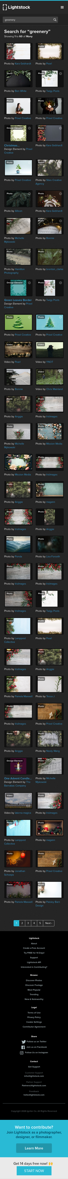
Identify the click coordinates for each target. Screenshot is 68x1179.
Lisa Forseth (53, 556)
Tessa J (50, 696)
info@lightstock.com (34, 1075)
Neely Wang (53, 751)
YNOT (49, 362)
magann (50, 502)
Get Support (34, 1066)
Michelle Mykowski (14, 240)
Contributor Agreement (34, 1026)
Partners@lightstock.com (34, 1085)
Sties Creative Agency (49, 182)
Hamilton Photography (14, 271)
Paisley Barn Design (48, 904)
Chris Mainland (54, 389)
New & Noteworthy (34, 999)
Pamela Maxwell (23, 696)
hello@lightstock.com (34, 1094)
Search (55, 20)
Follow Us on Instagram (36, 1052)
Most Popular (34, 989)
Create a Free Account (34, 948)
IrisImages (51, 416)
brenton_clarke (54, 269)
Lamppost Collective (15, 640)
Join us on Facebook (36, 1046)
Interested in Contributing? (34, 967)
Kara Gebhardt (23, 64)
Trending (34, 994)
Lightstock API (34, 962)
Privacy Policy (34, 1017)
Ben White (20, 91)
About (34, 943)
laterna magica (23, 813)
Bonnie (50, 238)
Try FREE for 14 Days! (34, 952)
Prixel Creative (23, 118)
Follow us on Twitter (36, 1041)
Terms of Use (34, 1012)
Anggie (19, 416)
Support (34, 957)
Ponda (18, 556)
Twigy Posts (52, 91)
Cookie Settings (34, 1021)
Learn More (34, 1148)
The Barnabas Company (17, 784)
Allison (18, 211)
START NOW (34, 1170)
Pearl (49, 64)
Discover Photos (34, 980)
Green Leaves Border (18, 300)
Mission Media (54, 444)
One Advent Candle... (18, 778)
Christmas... (12, 145)
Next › (48, 923)
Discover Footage (34, 985)
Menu (62, 7)
